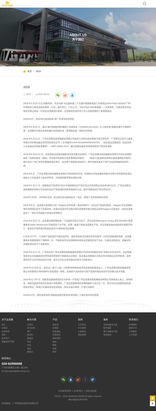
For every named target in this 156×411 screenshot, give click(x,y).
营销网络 (133, 324)
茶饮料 (30, 335)
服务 (105, 319)
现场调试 (107, 335)
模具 (55, 352)
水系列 (30, 324)
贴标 (55, 342)
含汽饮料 (31, 328)
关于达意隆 (7, 319)
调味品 (30, 338)
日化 (29, 345)
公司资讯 (82, 324)
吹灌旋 (55, 328)
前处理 (55, 324)
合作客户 (6, 338)
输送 (55, 345)
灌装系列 (56, 338)
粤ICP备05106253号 (78, 400)
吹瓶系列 (56, 335)
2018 (38, 71)
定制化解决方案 (110, 324)
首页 (29, 71)
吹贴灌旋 (56, 331)
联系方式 (133, 328)
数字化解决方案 (110, 331)
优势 (4, 335)
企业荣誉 (6, 331)
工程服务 (133, 331)
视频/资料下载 (8, 342)
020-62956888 (12, 363)
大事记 (5, 328)
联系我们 (133, 319)
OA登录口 (78, 391)
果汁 (29, 331)
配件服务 (107, 328)
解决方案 (31, 319)
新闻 (80, 319)
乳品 (29, 342)
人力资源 (133, 335)
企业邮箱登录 (64, 391)
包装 (55, 348)
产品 (55, 319)
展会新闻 (82, 335)
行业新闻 (82, 328)
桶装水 (30, 352)
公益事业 (82, 331)
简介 (4, 324)
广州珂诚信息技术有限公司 (26, 403)
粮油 (29, 348)
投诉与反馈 (91, 391)
